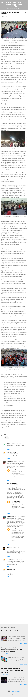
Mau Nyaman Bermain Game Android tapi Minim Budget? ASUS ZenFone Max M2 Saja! (11, 649)
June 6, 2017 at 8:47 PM (13, 484)
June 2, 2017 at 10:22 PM (13, 453)
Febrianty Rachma (12, 483)
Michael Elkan (17, 694)
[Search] (26, 3)
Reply (8, 449)
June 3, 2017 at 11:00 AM (19, 461)
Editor (8, 443)
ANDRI (8, 547)
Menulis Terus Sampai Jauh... (10, 631)
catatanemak (10, 516)
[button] (26, 12)
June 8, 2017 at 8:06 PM (17, 559)
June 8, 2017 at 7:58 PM (16, 547)
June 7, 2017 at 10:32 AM (19, 516)
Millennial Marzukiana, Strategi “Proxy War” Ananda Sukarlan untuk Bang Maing (12, 670)
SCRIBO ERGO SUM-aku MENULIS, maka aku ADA (14, 4)
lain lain (6, 437)
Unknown (9, 559)
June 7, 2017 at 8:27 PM (17, 502)
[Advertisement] (14, 611)
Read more (23, 643)
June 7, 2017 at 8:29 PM (17, 471)
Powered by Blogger (14, 691)
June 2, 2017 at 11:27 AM (16, 443)
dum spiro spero (11, 452)
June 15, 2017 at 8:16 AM (13, 570)
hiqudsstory (10, 461)
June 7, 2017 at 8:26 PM (17, 530)
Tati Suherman (11, 569)
